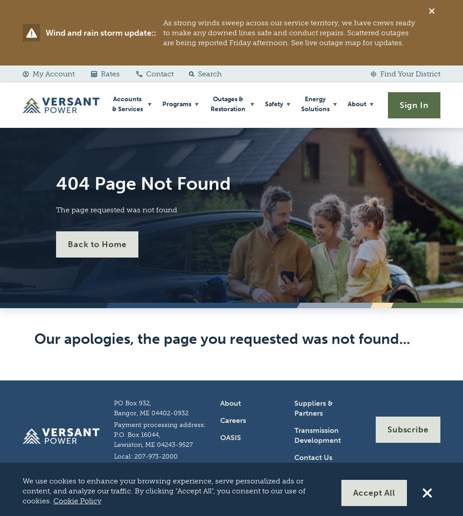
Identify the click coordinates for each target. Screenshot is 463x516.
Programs (176, 104)
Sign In (414, 105)
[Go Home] (61, 105)
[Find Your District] (405, 74)
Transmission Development (317, 435)
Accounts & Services (127, 104)
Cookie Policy (77, 501)
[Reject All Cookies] (427, 493)
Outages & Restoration (228, 104)
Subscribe (408, 430)
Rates (105, 74)
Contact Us (313, 457)
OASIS (230, 437)
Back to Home (97, 244)
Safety (274, 104)
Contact (155, 74)
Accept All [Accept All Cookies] (374, 493)
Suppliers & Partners (313, 408)
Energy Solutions (315, 104)
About (357, 104)
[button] (203, 74)
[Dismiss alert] (431, 11)
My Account (49, 74)
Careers (233, 420)
